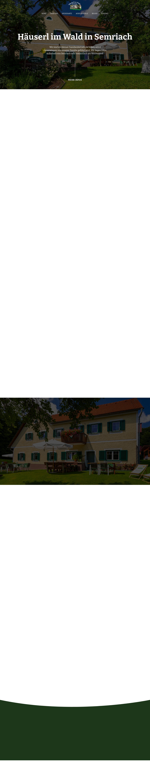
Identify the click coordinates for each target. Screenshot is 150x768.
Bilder (94, 14)
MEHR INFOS (75, 81)
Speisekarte (67, 14)
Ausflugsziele (82, 14)
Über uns (54, 14)
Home (44, 14)
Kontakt (104, 14)
